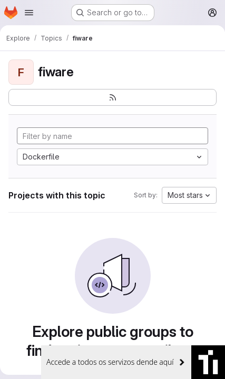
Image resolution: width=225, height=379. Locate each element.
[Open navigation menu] (29, 12)
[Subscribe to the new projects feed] (112, 97)
